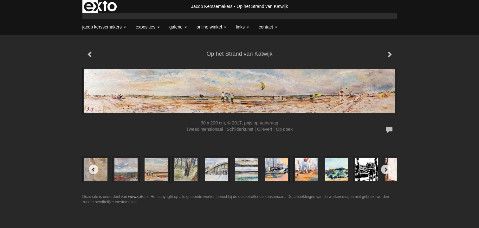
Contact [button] (268, 26)
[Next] (386, 169)
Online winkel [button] (211, 26)
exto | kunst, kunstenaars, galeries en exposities (100, 6)
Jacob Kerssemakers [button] (104, 26)
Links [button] (242, 26)
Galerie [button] (178, 26)
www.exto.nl (138, 196)
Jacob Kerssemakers (212, 6)
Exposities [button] (148, 26)
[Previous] (93, 169)
